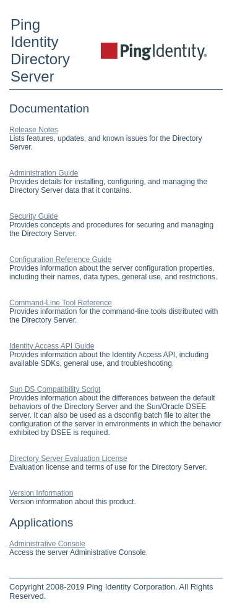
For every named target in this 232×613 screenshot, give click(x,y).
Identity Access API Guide (51, 346)
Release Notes (33, 129)
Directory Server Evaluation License (68, 458)
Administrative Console (47, 543)
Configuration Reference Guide (60, 259)
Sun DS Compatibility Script (54, 389)
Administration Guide (43, 173)
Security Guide (33, 216)
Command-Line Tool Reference (60, 302)
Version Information (41, 493)
